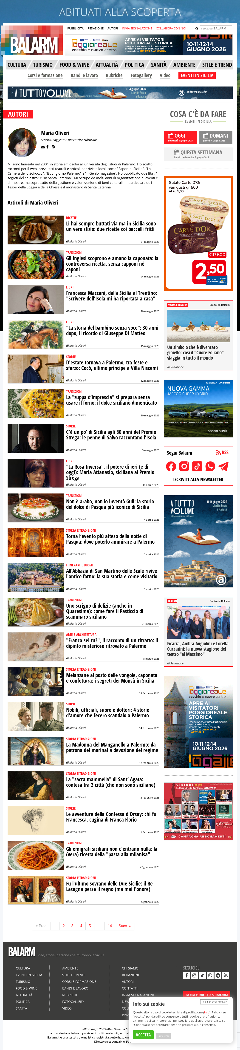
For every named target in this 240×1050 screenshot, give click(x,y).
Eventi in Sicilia (29, 975)
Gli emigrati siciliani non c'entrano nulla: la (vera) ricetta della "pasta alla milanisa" (111, 851)
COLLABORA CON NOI (171, 28)
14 (110, 926)
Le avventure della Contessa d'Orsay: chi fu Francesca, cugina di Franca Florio (111, 817)
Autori (128, 981)
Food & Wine (26, 988)
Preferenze (163, 1036)
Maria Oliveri (77, 241)
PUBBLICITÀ (75, 28)
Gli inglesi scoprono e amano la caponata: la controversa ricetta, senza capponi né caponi (112, 264)
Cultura (23, 968)
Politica (23, 1001)
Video (165, 75)
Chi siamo (130, 968)
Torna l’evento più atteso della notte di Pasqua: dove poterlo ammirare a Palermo (110, 539)
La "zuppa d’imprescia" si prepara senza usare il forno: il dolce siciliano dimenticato (111, 400)
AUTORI (112, 28)
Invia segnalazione (138, 995)
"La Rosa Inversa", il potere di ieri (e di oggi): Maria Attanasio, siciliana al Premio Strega (110, 472)
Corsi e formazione (45, 75)
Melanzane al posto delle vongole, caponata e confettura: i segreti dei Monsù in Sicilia (111, 678)
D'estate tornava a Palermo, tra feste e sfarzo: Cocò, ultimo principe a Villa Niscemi (112, 365)
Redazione (177, 367)
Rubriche (114, 75)
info (206, 1012)
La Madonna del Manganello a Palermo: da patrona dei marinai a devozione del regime (112, 747)
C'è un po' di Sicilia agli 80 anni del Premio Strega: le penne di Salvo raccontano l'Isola (111, 434)
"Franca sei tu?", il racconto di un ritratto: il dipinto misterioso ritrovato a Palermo (112, 643)
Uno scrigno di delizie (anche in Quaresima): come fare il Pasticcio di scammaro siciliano (104, 611)
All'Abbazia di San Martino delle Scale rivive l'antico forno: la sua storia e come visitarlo (111, 573)
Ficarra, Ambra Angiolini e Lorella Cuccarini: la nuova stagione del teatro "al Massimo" (198, 648)
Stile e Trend (73, 975)
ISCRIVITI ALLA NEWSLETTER (198, 479)
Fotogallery (141, 75)
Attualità (24, 995)
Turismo (23, 981)
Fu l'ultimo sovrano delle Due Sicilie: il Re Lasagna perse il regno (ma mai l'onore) (109, 886)
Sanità (21, 1008)
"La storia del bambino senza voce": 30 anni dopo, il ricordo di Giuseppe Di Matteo (112, 330)
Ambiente (70, 968)
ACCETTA (143, 1035)
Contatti (130, 988)
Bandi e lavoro (84, 75)
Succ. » (125, 926)
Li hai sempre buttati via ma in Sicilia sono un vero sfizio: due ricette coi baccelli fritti (111, 226)
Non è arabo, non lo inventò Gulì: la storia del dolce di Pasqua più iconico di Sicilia (110, 504)
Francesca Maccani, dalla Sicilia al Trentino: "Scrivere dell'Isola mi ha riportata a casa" (111, 295)
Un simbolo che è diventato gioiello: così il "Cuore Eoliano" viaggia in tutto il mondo (195, 352)
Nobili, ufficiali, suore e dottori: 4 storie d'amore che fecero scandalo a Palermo (107, 712)
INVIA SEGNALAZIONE (137, 28)
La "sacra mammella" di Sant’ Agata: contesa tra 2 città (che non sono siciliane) (110, 782)
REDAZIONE (96, 28)
